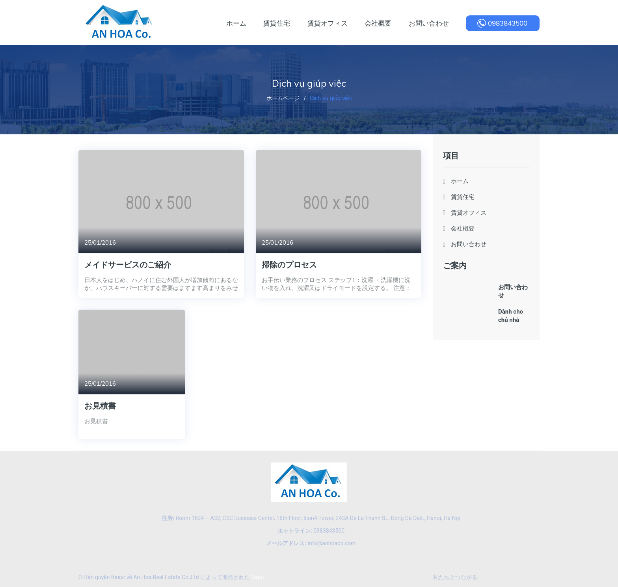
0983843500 (507, 23)
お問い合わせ (468, 244)
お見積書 (100, 406)
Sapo (257, 577)
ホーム (460, 181)
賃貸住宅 (463, 197)
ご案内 (455, 265)
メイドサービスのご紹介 (127, 264)
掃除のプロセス (289, 264)
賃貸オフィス (468, 212)
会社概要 (463, 228)
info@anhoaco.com (311, 543)
